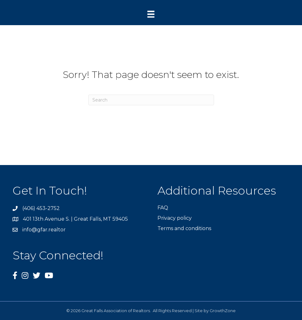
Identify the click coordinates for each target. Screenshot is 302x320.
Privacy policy (174, 218)
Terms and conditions (184, 228)
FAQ (162, 208)
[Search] (151, 100)
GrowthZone (223, 310)
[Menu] (151, 14)
